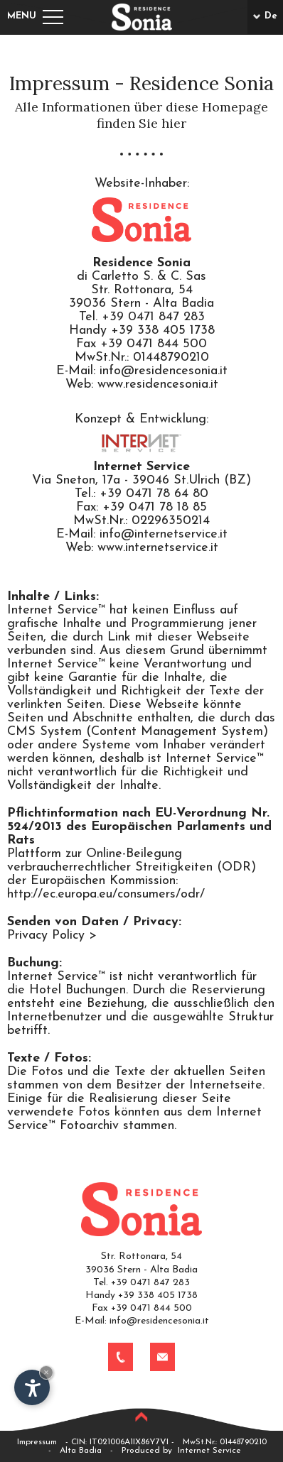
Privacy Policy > (52, 935)
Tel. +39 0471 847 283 (141, 1282)
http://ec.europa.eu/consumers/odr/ (106, 894)
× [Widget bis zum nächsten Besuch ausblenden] (46, 1372)
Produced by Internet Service (181, 1450)
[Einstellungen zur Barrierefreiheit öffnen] (32, 1387)
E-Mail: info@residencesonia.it (142, 1321)
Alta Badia (81, 1450)
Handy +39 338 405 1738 (141, 1295)
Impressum (37, 1442)
